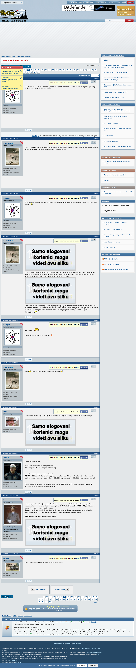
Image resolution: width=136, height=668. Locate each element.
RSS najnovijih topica (111, 192)
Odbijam (93, 665)
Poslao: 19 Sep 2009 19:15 (11, 236)
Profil (29, 130)
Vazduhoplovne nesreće (24, 56)
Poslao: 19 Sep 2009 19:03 (11, 193)
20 (47, 597)
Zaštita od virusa (95, 648)
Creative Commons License (94, 652)
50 (92, 599)
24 (24, 70)
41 (85, 70)
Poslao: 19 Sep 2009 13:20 (11, 138)
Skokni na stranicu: (84, 75)
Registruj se (89, 2)
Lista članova (111, 2)
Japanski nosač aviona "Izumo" (114, 252)
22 (54, 597)
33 (56, 70)
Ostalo (13, 56)
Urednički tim (77, 643)
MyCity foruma (13, 660)
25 (28, 70)
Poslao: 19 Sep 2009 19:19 (11, 320)
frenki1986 (7, 143)
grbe (5, 412)
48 (85, 599)
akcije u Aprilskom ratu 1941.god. (10, 72)
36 (67, 70)
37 (70, 70)
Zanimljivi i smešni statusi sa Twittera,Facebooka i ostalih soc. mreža (117, 264)
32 (53, 70)
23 (57, 597)
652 (39, 72)
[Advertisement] (68, 40)
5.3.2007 (97, 65)
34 (60, 70)
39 (78, 70)
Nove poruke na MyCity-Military (113, 210)
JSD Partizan (108, 290)
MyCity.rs (87, 648)
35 (63, 70)
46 (78, 599)
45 (75, 599)
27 (35, 70)
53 (31, 72)
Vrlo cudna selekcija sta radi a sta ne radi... (118, 301)
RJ (4, 500)
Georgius (6, 198)
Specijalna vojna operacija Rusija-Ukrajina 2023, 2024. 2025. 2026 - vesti (118, 220)
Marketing (130, 2)
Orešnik (106, 113)
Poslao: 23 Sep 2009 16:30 (11, 495)
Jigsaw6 (6, 558)
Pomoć (124, 2)
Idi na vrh (96, 602)
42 (88, 70)
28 (38, 70)
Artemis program (109, 180)
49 (89, 599)
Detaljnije (93, 622)
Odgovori (26, 66)
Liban (106, 214)
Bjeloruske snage (10, 87)
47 (82, 599)
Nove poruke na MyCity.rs (111, 259)
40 (81, 70)
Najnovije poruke (59, 643)
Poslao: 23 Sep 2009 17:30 (11, 553)
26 (31, 70)
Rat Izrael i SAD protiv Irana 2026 (115, 108)
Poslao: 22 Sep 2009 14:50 (11, 453)
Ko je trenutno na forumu (13, 619)
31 (49, 70)
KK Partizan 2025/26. (111, 277)
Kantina (97, 2)
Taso (5, 458)
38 (74, 70)
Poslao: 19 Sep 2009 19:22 (11, 362)
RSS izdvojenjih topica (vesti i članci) (116, 203)
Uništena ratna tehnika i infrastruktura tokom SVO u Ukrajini (116, 233)
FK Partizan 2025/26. (111, 295)
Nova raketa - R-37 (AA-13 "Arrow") (115, 246)
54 (34, 72)
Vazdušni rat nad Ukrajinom (113, 162)
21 (50, 597)
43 (92, 70)
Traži (118, 2)
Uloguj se (81, 2)
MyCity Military (72, 2)
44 (95, 70)
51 (24, 72)
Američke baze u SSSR (10, 80)
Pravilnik (103, 2)
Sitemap (68, 643)
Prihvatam (82, 665)
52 (27, 72)
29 (42, 70)
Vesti (83, 648)
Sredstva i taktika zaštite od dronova (116, 227)
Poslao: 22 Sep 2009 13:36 (11, 407)
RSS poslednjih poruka (111, 197)
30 (46, 70)
